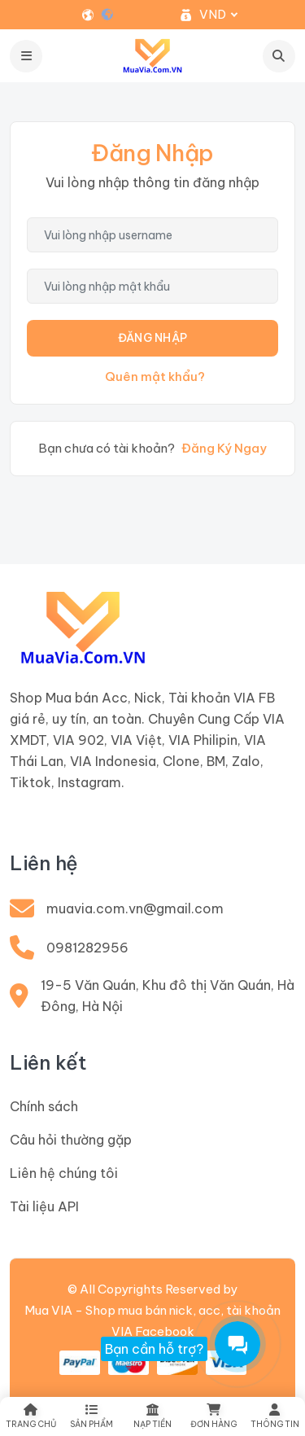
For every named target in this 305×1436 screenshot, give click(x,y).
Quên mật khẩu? (155, 376)
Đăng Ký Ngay (224, 448)
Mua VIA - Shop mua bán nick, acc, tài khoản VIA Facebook (152, 1320)
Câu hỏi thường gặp (71, 1140)
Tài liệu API (44, 1206)
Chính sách (44, 1106)
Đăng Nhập (153, 338)
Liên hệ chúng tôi (64, 1173)
